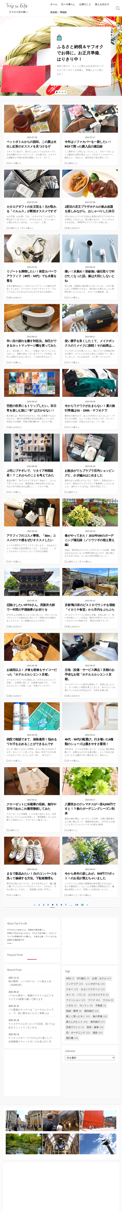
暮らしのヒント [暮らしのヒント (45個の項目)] (77, 1021)
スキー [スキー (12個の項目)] (72, 989)
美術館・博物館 (58, 12)
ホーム (53, 4)
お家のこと (85, 4)
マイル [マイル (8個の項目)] (108, 1000)
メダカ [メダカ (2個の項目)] (71, 1005)
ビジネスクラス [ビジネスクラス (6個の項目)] (98, 994)
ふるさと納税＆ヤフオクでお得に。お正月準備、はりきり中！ (80, 53)
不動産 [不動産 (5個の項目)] (100, 1005)
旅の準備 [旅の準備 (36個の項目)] (100, 1016)
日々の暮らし (68, 4)
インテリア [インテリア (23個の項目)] (74, 983)
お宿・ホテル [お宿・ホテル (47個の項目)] (101, 978)
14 (76, 904)
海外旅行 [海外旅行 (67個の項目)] (97, 1021)
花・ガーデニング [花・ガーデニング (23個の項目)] (78, 1032)
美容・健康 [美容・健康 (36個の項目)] (95, 1027)
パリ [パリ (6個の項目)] (81, 994)
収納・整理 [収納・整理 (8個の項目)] (73, 1010)
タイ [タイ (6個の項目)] (70, 994)
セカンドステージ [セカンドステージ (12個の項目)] (93, 989)
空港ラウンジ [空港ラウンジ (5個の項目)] (75, 1027)
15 (82, 904)
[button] (57, 92)
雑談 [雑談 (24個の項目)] (97, 1032)
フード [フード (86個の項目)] (94, 1000)
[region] (61, 56)
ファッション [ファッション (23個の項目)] (75, 1000)
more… (10, 943)
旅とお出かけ (102, 4)
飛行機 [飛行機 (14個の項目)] (72, 1037)
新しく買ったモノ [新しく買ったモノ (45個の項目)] (78, 1016)
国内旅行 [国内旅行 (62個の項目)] (91, 1010)
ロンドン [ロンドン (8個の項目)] (86, 1005)
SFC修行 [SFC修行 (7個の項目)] (83, 978)
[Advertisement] (90, 941)
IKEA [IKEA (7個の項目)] (70, 978)
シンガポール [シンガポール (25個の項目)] (95, 983)
